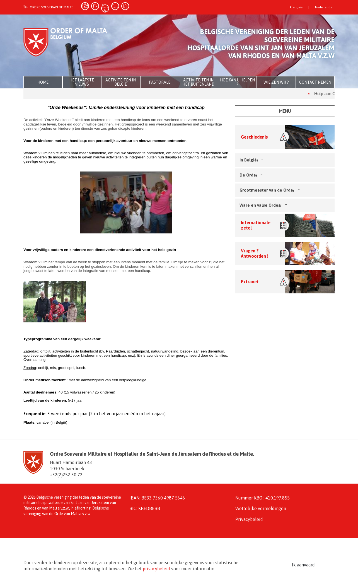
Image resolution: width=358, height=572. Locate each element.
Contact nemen (315, 82)
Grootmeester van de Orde (269, 190)
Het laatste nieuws (81, 82)
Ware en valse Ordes (263, 205)
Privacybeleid (249, 519)
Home (43, 82)
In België (251, 160)
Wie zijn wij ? (276, 82)
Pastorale (159, 82)
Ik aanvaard (303, 564)
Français (296, 7)
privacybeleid (156, 568)
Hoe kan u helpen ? (237, 82)
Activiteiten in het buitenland (198, 82)
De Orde (250, 175)
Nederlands (323, 7)
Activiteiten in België (120, 82)
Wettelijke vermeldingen (260, 508)
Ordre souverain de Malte (48, 7)
